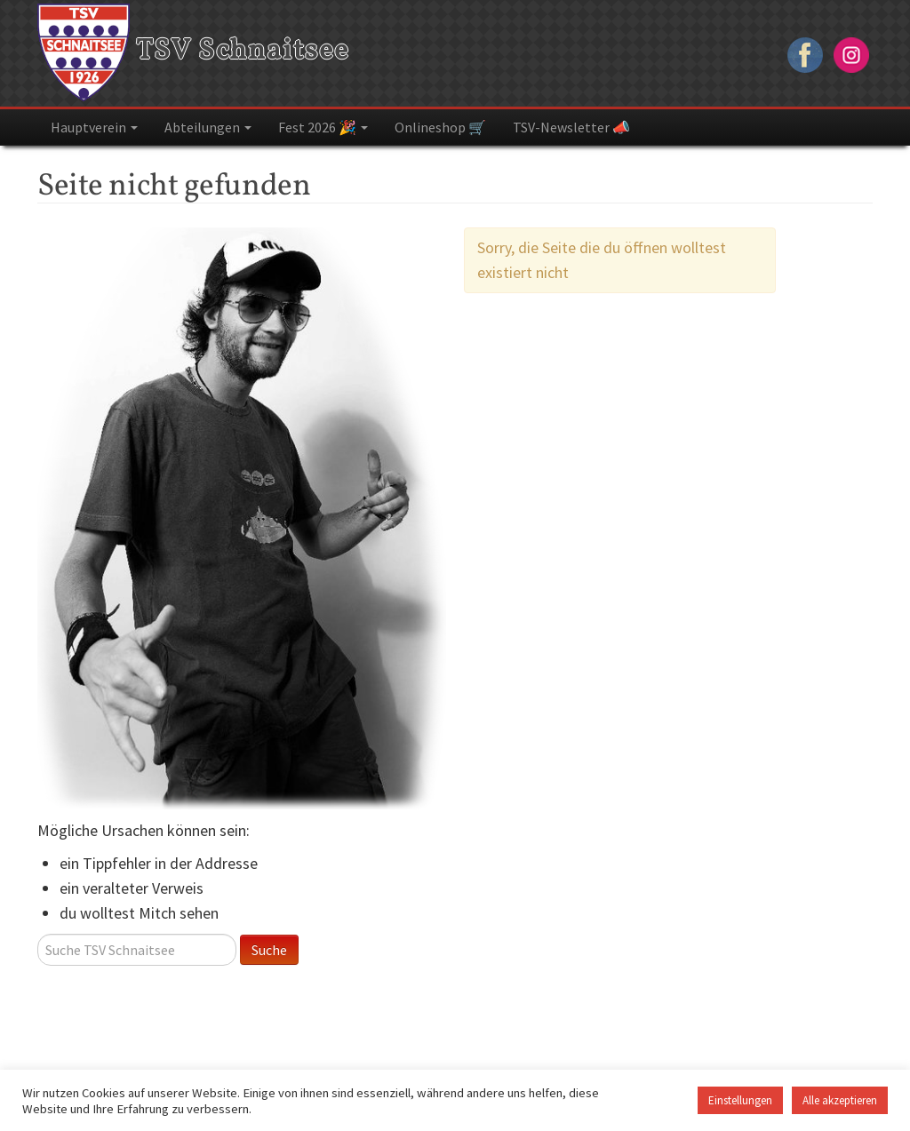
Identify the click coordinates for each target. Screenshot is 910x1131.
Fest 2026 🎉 (323, 127)
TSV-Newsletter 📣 (571, 127)
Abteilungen (207, 127)
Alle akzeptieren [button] (839, 1100)
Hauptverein (94, 127)
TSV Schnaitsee (193, 51)
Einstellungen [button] (740, 1100)
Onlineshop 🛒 (440, 127)
